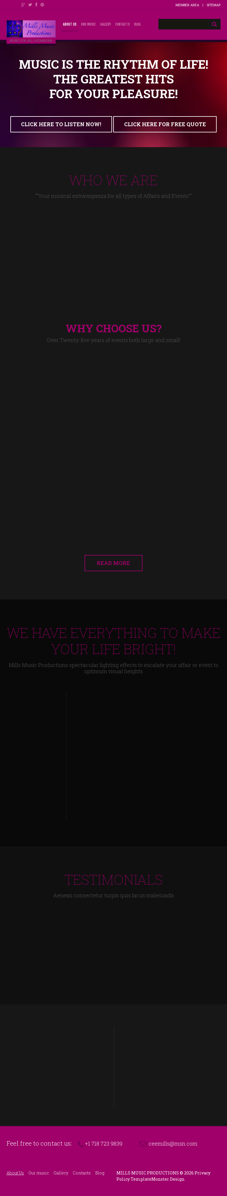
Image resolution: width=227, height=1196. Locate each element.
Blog (137, 24)
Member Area (187, 5)
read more (113, 563)
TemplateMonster (150, 1179)
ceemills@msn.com (173, 1143)
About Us (70, 24)
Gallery (105, 24)
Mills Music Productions (147, 1173)
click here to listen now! (61, 124)
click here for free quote (165, 124)
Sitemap (213, 5)
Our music (88, 24)
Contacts (122, 24)
